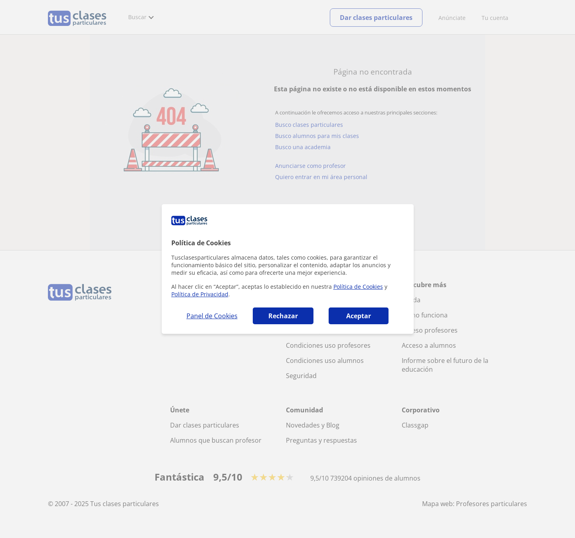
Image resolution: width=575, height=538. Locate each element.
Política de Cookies (358, 286)
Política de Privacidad (199, 294)
